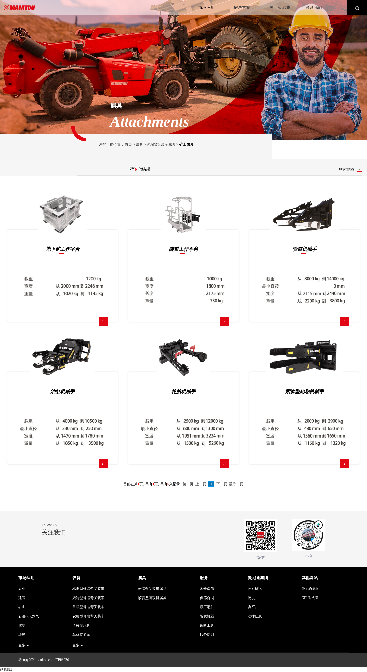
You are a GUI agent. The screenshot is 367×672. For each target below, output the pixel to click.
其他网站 (310, 578)
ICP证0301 (63, 660)
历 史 (252, 598)
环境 (21, 635)
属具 (139, 144)
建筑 (21, 598)
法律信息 (255, 616)
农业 (21, 589)
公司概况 (255, 589)
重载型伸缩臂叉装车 (88, 607)
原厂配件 (207, 607)
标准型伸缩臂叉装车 (88, 589)
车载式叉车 (81, 635)
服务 (204, 578)
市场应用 (206, 7)
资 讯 (252, 607)
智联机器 (207, 616)
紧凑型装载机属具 (152, 598)
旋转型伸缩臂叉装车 (88, 598)
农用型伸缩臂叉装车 (88, 616)
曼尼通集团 (258, 578)
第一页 (188, 484)
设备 (76, 578)
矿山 (21, 607)
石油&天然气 (28, 616)
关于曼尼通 (280, 7)
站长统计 (7, 669)
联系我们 (314, 7)
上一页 (200, 484)
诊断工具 (207, 625)
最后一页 (236, 484)
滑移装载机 (81, 625)
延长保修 (207, 589)
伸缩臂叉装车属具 (161, 144)
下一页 (221, 484)
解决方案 (242, 7)
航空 (21, 625)
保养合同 (207, 598)
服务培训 (207, 635)
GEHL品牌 (310, 598)
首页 (128, 144)
